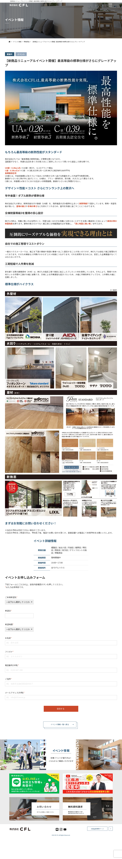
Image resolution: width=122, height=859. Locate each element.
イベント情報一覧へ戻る (60, 724)
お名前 (8, 638)
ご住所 (8, 678)
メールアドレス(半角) (14, 692)
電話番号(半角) (12, 665)
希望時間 (9, 624)
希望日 (8, 610)
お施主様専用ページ (97, 829)
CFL (57, 835)
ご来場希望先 (11, 597)
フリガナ (9, 651)
